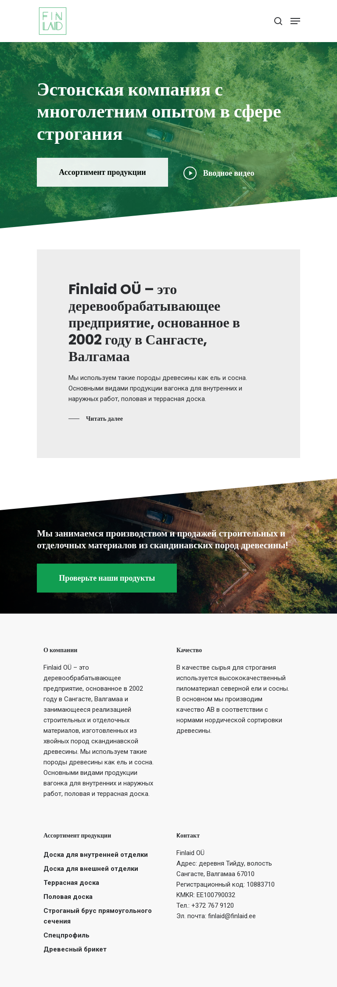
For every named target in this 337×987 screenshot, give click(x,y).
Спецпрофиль (66, 935)
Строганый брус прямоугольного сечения (97, 916)
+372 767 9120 (212, 905)
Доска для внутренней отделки (95, 855)
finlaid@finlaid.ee (232, 916)
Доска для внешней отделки (90, 869)
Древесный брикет (75, 949)
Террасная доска (71, 883)
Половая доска (68, 897)
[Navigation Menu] (295, 21)
